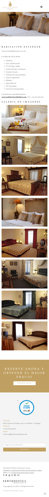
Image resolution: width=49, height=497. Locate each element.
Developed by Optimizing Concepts (13, 491)
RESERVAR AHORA (25, 383)
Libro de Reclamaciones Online (23, 473)
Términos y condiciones (11, 471)
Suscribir (24, 449)
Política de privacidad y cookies (31, 471)
